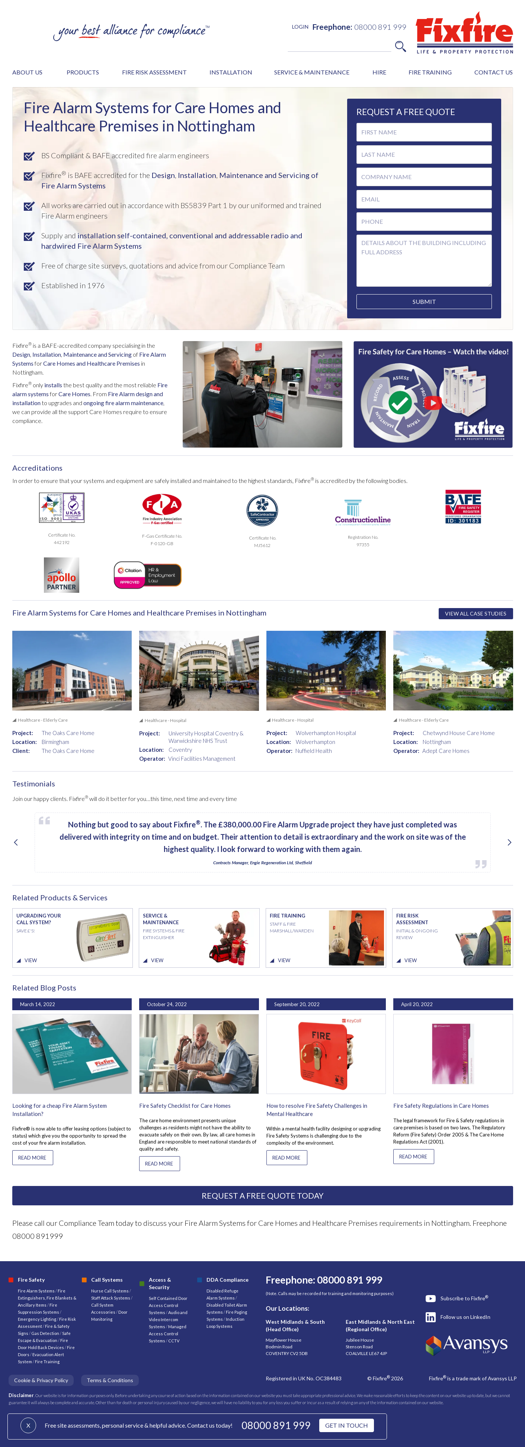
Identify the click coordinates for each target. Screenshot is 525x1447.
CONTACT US (493, 72)
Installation (196, 175)
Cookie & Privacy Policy (41, 1380)
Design (162, 175)
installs (52, 384)
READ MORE (32, 1158)
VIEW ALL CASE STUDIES (475, 613)
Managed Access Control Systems (167, 1333)
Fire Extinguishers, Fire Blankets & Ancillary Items (47, 1297)
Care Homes (74, 393)
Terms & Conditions (110, 1380)
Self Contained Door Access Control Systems (168, 1305)
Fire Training (47, 1361)
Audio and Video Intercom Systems (168, 1319)
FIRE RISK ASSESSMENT (154, 72)
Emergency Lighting (37, 1319)
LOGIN (300, 26)
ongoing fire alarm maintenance (123, 402)
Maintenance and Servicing (98, 354)
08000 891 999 (276, 1425)
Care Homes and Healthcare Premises (91, 363)
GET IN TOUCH (346, 1425)
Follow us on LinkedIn (465, 1317)
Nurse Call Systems (110, 1290)
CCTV (173, 1340)
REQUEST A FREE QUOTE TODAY (263, 1195)
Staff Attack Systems (110, 1297)
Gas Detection (45, 1333)
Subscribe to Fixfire (464, 1298)
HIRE (379, 72)
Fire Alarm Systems (36, 1290)
